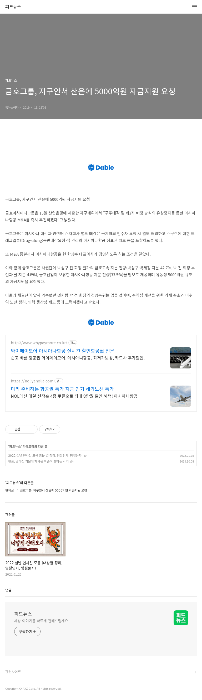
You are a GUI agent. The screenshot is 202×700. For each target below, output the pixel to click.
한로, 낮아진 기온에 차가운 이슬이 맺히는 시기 (38, 461)
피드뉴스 (13, 6)
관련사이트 (13, 671)
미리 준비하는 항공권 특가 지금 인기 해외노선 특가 (62, 389)
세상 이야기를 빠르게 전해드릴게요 (41, 620)
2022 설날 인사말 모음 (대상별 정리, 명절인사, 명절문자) (45, 455)
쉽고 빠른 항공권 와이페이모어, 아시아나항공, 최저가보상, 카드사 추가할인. (78, 357)
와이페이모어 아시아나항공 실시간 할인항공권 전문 (62, 350)
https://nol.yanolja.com (32, 381)
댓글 (8, 589)
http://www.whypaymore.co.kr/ (39, 343)
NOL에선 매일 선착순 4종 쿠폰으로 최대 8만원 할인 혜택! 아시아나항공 (74, 396)
